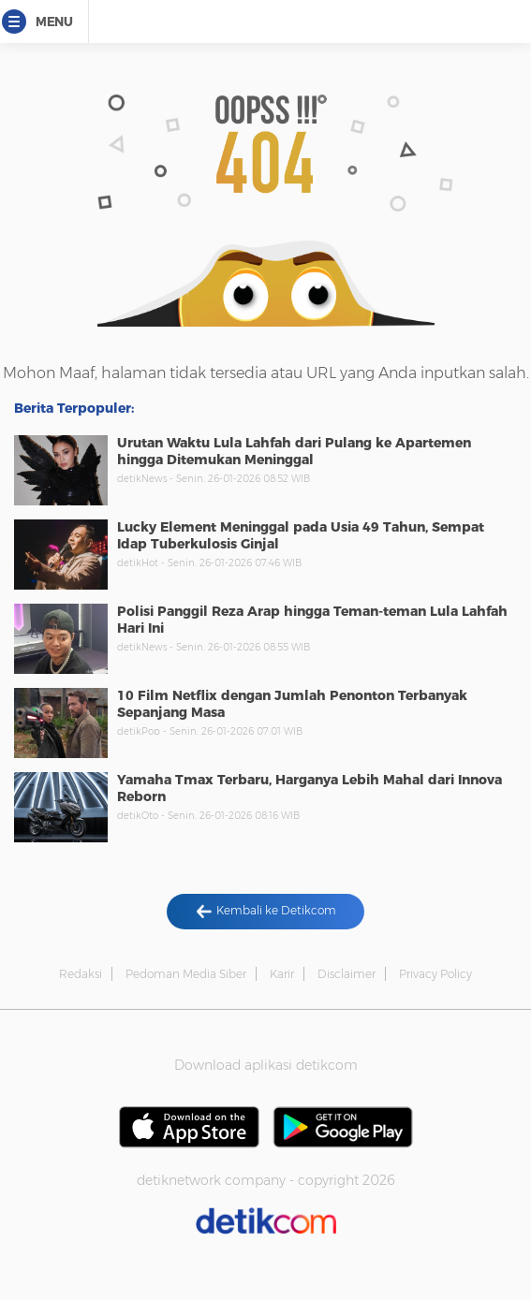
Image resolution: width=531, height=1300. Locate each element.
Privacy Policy (435, 974)
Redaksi (80, 974)
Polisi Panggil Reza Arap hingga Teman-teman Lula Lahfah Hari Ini (312, 619)
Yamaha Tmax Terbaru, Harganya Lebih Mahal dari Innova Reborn (309, 788)
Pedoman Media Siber (185, 974)
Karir (282, 974)
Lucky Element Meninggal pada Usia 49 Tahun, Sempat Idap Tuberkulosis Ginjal (300, 535)
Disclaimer (346, 974)
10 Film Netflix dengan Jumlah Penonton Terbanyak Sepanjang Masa (292, 704)
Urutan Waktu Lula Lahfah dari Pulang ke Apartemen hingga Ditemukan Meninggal (294, 451)
